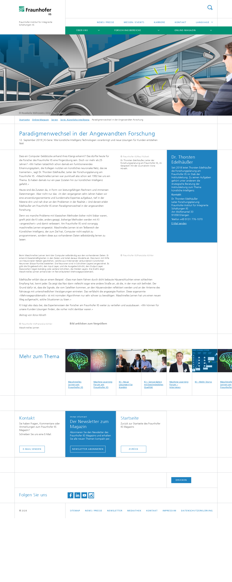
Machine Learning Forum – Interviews (179, 432)
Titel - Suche (210, 8)
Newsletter (114, 574)
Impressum (169, 574)
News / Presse (105, 22)
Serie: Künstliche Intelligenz (75, 119)
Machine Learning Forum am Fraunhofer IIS (103, 432)
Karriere (159, 22)
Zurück (133, 513)
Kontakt (180, 22)
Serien (54, 119)
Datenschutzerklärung (197, 574)
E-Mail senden (179, 223)
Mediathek (134, 574)
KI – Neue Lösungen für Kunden (128, 432)
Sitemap (75, 574)
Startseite (24, 119)
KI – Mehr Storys (204, 430)
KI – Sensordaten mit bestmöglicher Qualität (154, 432)
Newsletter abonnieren (87, 513)
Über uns (82, 30)
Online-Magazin (185, 30)
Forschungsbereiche (127, 30)
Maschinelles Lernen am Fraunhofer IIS (78, 432)
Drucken (181, 544)
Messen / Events (134, 22)
